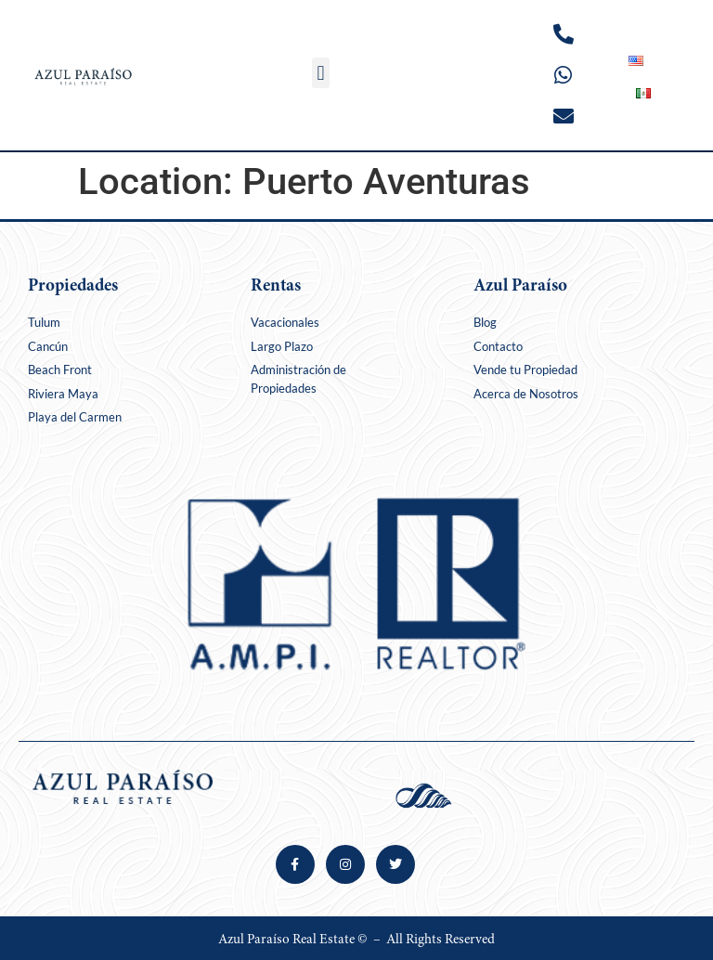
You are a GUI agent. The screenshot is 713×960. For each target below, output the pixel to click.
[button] (321, 73)
